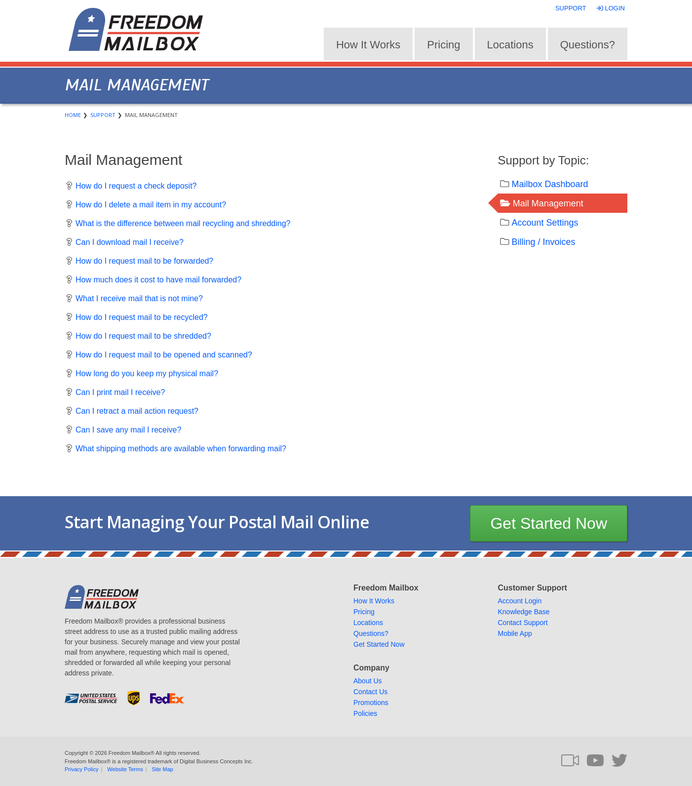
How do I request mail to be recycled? (142, 317)
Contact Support (523, 623)
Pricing (443, 45)
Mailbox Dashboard (550, 184)
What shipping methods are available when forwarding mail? (181, 448)
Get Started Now (548, 523)
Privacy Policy (81, 769)
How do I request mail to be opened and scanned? (164, 355)
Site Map (162, 769)
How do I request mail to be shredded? (143, 336)
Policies (365, 713)
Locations (510, 45)
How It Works (368, 45)
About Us (367, 681)
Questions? (587, 45)
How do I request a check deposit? (136, 186)
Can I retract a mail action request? (137, 411)
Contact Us (370, 692)
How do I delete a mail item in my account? (151, 204)
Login (612, 8)
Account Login (520, 601)
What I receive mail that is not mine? (139, 298)
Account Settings (545, 223)
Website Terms (125, 769)
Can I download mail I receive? (130, 242)
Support (570, 8)
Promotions (370, 703)
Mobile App (515, 633)
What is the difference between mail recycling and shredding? (183, 223)
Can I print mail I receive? (120, 392)
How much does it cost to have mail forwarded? (158, 279)
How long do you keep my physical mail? (147, 373)
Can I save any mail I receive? (128, 430)
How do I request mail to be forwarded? (144, 261)
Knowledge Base (524, 612)
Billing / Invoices (544, 242)
